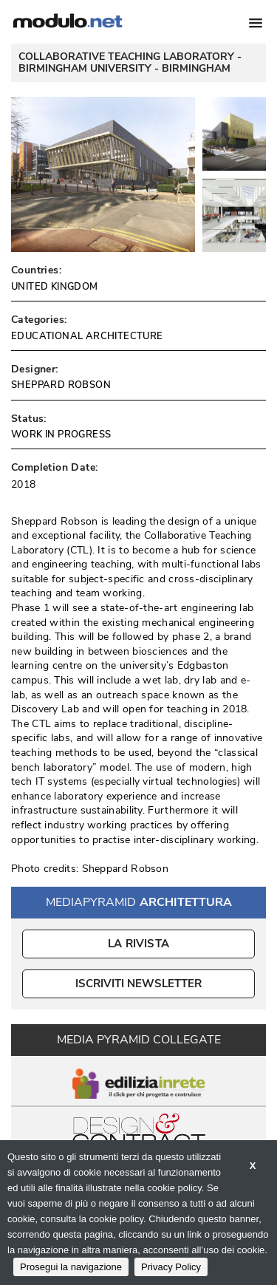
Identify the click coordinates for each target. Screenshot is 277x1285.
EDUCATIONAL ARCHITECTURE (87, 336)
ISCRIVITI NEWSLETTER (138, 983)
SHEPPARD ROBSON (61, 385)
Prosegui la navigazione (71, 1266)
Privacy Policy (171, 1266)
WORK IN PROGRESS (61, 434)
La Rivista (138, 943)
